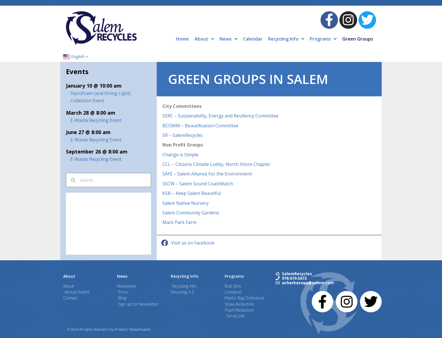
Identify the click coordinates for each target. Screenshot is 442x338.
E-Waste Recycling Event (95, 120)
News (228, 39)
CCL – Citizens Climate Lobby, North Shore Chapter (216, 164)
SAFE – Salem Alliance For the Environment (207, 174)
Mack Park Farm (179, 222)
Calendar (252, 39)
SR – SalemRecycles (182, 135)
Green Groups (357, 39)
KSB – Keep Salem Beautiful (191, 193)
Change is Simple (180, 155)
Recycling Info (286, 39)
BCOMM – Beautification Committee (200, 126)
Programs (323, 39)
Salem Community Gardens (190, 213)
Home (182, 39)
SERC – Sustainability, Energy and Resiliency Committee (220, 116)
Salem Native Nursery (185, 203)
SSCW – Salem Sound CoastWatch (197, 184)
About (204, 39)
